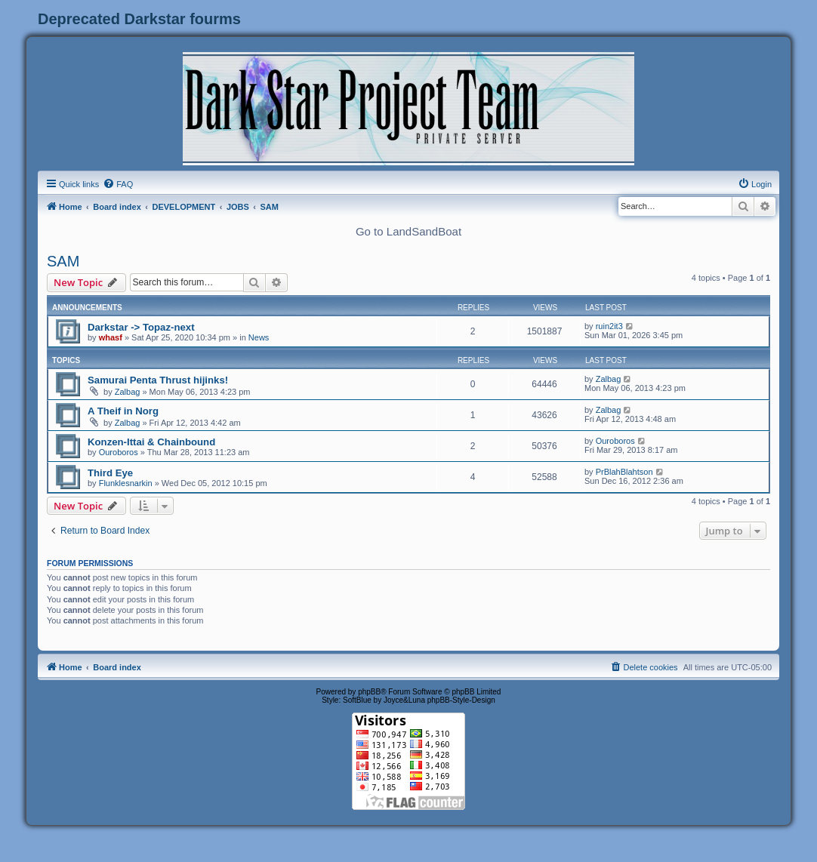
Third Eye (110, 473)
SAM (63, 261)
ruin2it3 (609, 326)
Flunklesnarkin (126, 483)
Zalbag (127, 391)
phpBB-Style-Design (461, 700)
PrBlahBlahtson (624, 471)
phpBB (369, 692)
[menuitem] (118, 184)
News (259, 337)
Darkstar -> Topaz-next (141, 327)
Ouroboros (118, 452)
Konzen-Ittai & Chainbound (151, 442)
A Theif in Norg (123, 411)
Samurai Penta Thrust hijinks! (158, 380)
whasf (110, 337)
